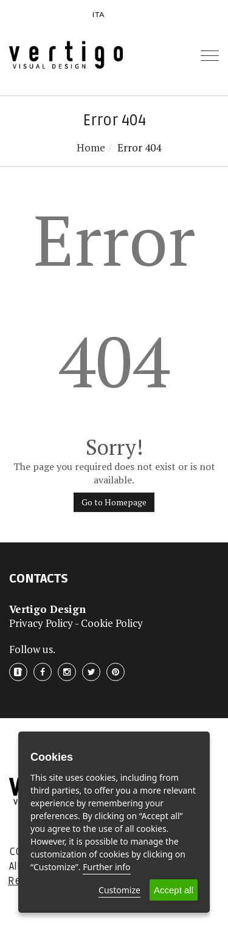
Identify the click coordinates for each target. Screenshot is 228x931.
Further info (106, 867)
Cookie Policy (112, 623)
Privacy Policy (41, 623)
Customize (119, 890)
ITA (98, 14)
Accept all (173, 890)
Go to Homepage (114, 502)
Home (91, 147)
